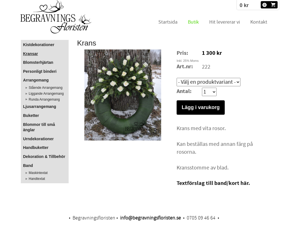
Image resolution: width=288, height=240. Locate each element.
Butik (193, 22)
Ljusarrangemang (39, 106)
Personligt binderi (40, 71)
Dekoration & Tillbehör (44, 156)
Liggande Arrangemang (46, 94)
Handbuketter (35, 147)
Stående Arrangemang (45, 88)
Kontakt (258, 22)
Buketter (31, 115)
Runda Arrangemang (44, 99)
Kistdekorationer (38, 44)
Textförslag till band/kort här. (213, 183)
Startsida (167, 22)
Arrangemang (36, 80)
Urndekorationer (38, 139)
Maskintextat (38, 173)
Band (28, 165)
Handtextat (37, 179)
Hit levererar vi (224, 22)
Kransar (30, 53)
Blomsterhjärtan (38, 62)
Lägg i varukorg (201, 107)
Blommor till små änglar (39, 127)
